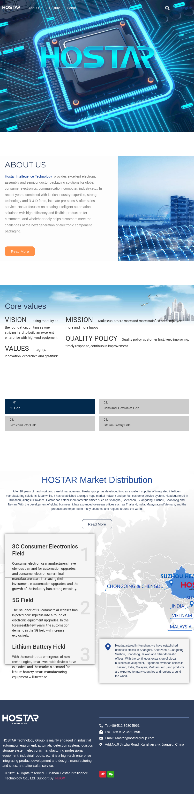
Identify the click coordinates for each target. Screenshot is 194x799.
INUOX (59, 778)
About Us (36, 8)
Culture (54, 8)
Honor (71, 8)
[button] (167, 8)
